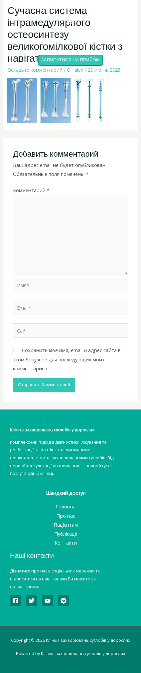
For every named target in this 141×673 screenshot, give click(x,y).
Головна (65, 506)
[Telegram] (63, 600)
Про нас (65, 515)
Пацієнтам (66, 524)
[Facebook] (15, 600)
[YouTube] (47, 600)
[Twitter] (31, 600)
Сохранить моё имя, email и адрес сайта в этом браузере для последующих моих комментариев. (67, 359)
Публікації (65, 533)
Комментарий (31, 190)
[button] (70, 20)
